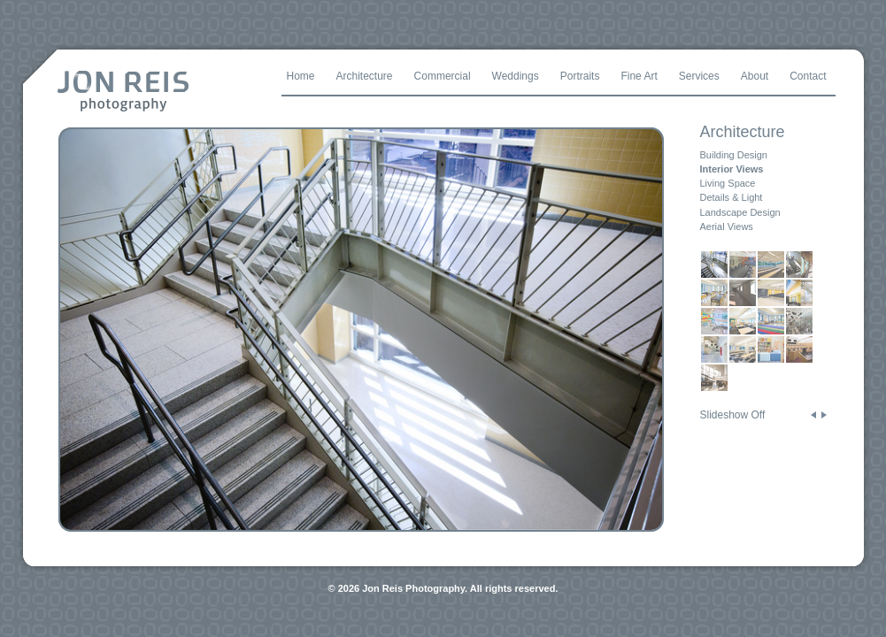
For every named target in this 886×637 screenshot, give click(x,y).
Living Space (728, 183)
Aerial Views (726, 226)
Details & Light (731, 197)
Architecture (742, 132)
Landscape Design (740, 212)
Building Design (733, 155)
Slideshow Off (733, 415)
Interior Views (732, 169)
